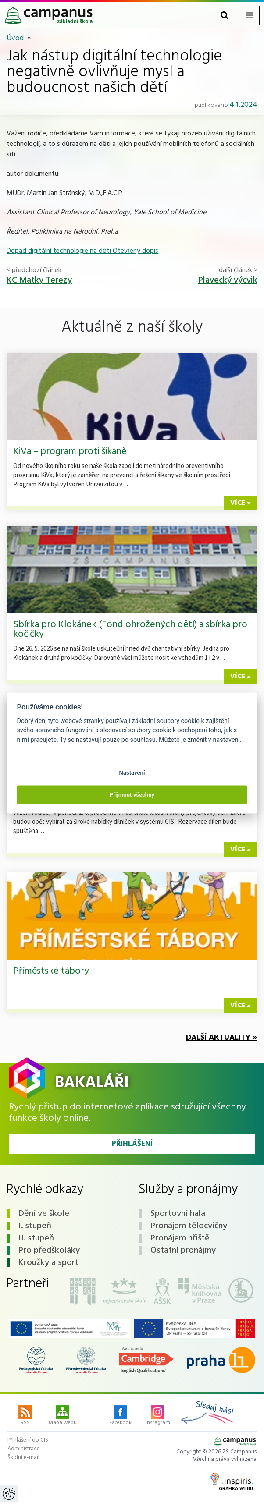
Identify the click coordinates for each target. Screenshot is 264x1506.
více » (240, 503)
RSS (25, 1416)
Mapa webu (63, 1416)
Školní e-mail (23, 1457)
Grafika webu (231, 1483)
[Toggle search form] (224, 15)
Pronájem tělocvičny (188, 1226)
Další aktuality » (221, 1038)
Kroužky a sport (48, 1262)
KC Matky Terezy (39, 280)
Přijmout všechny (132, 794)
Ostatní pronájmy (183, 1250)
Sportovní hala (177, 1213)
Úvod (15, 38)
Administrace (23, 1449)
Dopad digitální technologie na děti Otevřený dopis (82, 251)
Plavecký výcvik (227, 280)
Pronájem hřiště (180, 1238)
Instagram (158, 1416)
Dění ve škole (43, 1213)
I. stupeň (34, 1226)
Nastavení (132, 772)
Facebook (120, 1416)
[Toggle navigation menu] (250, 15)
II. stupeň (36, 1238)
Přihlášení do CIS (27, 1440)
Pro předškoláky (49, 1250)
